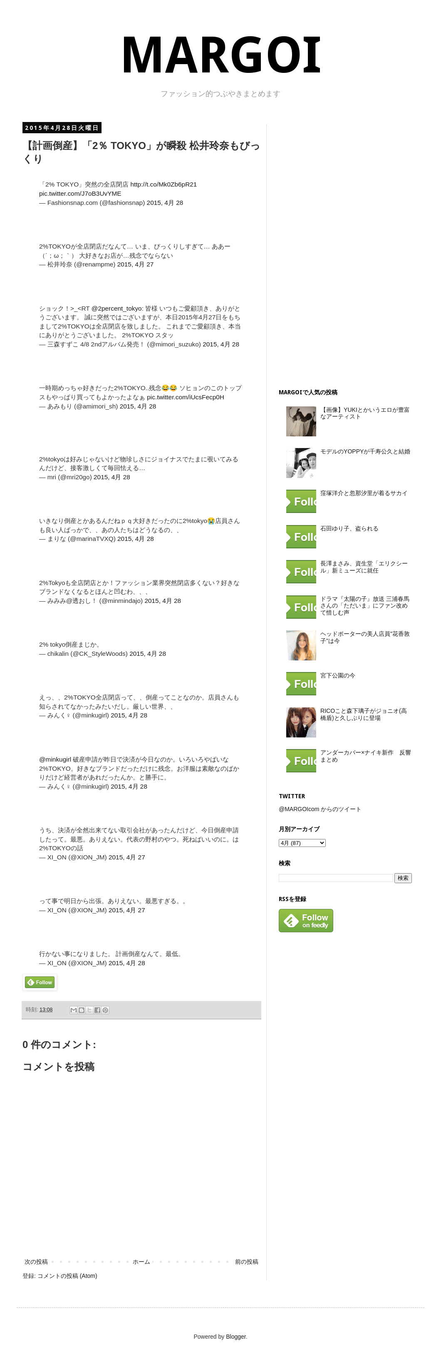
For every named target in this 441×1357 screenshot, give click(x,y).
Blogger (235, 1336)
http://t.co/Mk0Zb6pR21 (163, 184)
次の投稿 (36, 1261)
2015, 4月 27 (135, 264)
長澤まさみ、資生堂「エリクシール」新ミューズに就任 (364, 567)
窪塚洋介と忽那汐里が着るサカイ (364, 493)
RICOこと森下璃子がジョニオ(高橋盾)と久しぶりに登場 (363, 714)
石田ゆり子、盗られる (349, 528)
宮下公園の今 (337, 675)
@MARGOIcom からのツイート (320, 809)
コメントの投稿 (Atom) (67, 1275)
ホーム (141, 1261)
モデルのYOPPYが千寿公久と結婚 (365, 451)
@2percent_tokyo (117, 308)
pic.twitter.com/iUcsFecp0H (185, 397)
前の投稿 (246, 1261)
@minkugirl (55, 759)
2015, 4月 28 (165, 202)
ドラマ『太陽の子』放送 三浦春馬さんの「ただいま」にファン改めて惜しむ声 (364, 605)
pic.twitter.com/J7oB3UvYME (80, 193)
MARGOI (220, 55)
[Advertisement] (341, 249)
